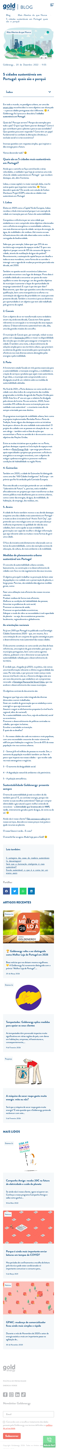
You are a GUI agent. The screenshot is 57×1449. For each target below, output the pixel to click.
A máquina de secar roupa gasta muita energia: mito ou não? (26, 1097)
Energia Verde (10, 1385)
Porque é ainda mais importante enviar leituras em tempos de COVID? (26, 1253)
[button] (50, 92)
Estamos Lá (9, 914)
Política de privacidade (14, 1381)
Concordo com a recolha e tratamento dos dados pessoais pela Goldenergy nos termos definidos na (27, 1425)
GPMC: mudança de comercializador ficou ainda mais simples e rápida (26, 1324)
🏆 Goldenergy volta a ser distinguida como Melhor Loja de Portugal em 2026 (27, 953)
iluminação (19, 337)
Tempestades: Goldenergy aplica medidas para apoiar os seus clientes (28, 1023)
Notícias (8, 1214)
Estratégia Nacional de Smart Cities (28, 682)
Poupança (8, 1059)
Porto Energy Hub (20, 449)
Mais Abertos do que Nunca (19, 32)
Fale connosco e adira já (37, 818)
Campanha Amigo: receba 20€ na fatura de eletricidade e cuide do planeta (28, 1182)
